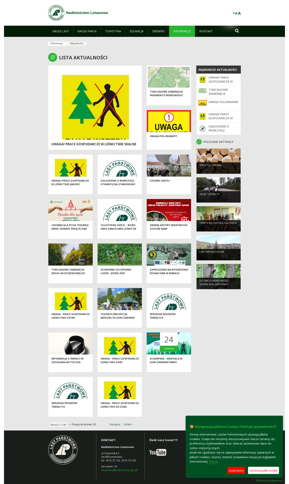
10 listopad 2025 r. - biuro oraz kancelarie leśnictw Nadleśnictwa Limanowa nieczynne (118, 237)
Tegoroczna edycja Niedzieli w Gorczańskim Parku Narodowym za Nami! (119, 324)
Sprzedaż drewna (210, 171)
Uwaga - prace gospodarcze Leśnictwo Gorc (120, 367)
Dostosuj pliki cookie (263, 470)
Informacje (57, 43)
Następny (115, 424)
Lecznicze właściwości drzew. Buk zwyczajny (214, 288)
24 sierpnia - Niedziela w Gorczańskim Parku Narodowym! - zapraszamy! (168, 369)
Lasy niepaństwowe (211, 258)
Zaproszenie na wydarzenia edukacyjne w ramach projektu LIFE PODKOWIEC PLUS (169, 282)
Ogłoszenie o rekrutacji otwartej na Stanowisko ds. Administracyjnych (118, 191)
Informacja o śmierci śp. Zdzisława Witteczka (67, 367)
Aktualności (76, 43)
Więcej (213, 461)
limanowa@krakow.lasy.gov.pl (119, 470)
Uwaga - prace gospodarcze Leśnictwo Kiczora (120, 411)
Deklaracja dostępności (269, 480)
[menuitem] (60, 31)
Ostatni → (129, 424)
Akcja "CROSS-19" (209, 200)
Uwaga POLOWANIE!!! (163, 143)
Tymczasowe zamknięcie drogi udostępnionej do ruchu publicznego (68, 280)
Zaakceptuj (236, 470)
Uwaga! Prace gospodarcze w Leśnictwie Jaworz (70, 189)
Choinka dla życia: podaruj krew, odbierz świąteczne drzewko (70, 235)
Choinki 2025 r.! (160, 187)
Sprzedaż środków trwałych (163, 322)
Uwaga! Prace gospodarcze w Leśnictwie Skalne (93, 144)
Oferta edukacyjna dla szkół (218, 229)
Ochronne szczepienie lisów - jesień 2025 (116, 278)
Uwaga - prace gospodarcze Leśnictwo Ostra (70, 322)
